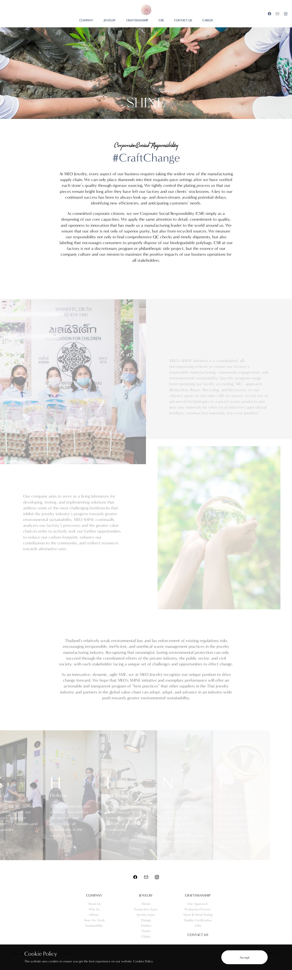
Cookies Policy (143, 961)
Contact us (197, 935)
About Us (94, 904)
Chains (145, 936)
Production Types (146, 909)
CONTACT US (183, 20)
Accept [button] (245, 957)
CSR (161, 20)
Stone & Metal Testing (197, 915)
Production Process (198, 909)
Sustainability (94, 926)
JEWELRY (110, 20)
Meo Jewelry (146, 10)
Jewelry (146, 895)
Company (94, 895)
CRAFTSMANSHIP (137, 20)
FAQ (198, 926)
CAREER (207, 20)
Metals (146, 904)
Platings (146, 920)
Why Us (94, 909)
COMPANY (86, 20)
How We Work (94, 920)
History (94, 915)
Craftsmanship (197, 895)
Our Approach (198, 904)
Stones (146, 931)
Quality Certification (197, 920)
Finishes (146, 926)
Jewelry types (146, 915)
